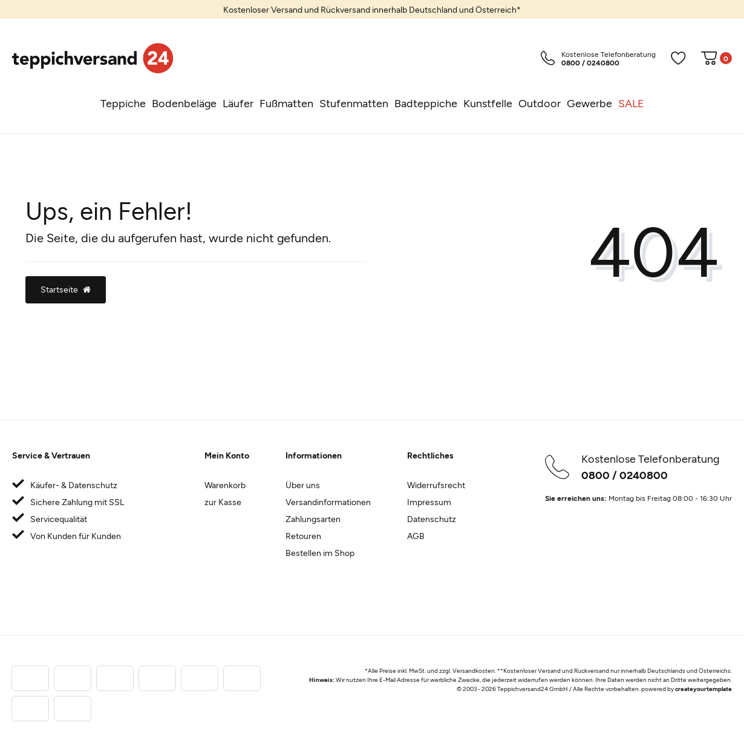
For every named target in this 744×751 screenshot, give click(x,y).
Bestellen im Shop (320, 553)
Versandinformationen (328, 502)
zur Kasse (222, 502)
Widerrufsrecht (436, 485)
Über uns (303, 485)
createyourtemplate (703, 688)
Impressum (429, 502)
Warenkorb (225, 485)
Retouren (303, 536)
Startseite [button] (66, 289)
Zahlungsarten (313, 519)
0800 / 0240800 (624, 474)
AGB (416, 536)
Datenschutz (431, 519)
